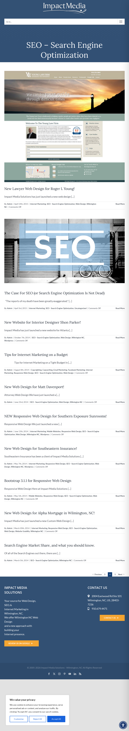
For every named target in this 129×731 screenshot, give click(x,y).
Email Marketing (60, 370)
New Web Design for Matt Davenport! (34, 387)
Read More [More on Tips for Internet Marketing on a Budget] (120, 370)
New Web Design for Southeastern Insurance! (40, 448)
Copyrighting (36, 370)
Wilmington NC (78, 337)
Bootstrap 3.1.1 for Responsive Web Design (37, 480)
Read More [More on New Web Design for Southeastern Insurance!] (120, 464)
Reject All (37, 719)
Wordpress (8, 340)
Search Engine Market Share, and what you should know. (49, 545)
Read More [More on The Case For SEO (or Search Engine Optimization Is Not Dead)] (120, 308)
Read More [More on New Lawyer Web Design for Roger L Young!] (120, 204)
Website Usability (22, 531)
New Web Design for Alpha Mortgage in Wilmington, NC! (49, 513)
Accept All (56, 719)
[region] (37, 710)
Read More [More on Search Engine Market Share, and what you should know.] (120, 560)
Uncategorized (80, 308)
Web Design (81, 204)
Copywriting (48, 370)
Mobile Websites (54, 431)
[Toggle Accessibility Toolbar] (123, 725)
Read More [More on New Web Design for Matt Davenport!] (120, 402)
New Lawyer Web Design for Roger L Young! (39, 188)
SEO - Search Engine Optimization (61, 204)
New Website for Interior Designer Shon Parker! (42, 322)
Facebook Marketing (76, 370)
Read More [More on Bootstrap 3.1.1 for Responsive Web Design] (120, 496)
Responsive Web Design (24, 373)
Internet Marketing (38, 204)
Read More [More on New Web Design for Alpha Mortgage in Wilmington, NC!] (120, 528)
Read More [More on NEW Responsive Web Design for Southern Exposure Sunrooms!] (120, 431)
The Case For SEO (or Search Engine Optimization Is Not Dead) (54, 293)
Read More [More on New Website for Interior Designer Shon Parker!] (120, 337)
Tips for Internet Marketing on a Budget (36, 354)
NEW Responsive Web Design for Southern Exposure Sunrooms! (55, 416)
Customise (18, 719)
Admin (9, 204)
